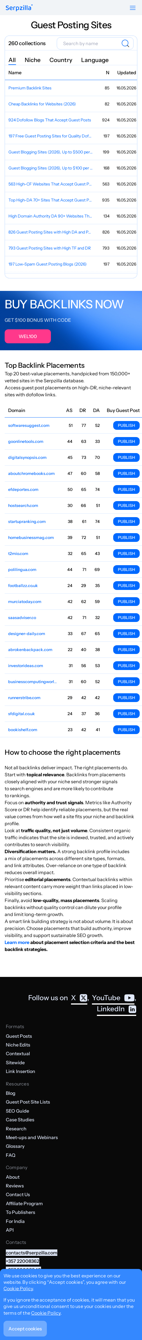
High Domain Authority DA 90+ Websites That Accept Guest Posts (50, 216)
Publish (126, 425)
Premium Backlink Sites (30, 88)
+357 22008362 (22, 1261)
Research (16, 1129)
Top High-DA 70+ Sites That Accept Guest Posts (50, 200)
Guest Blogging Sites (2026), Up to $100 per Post (50, 168)
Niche (33, 59)
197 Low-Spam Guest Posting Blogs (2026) (47, 264)
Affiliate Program (24, 1203)
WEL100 (28, 336)
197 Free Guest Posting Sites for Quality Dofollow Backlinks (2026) (50, 136)
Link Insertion (20, 1071)
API (10, 1230)
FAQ (10, 1155)
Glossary (15, 1146)
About (12, 1177)
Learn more (17, 942)
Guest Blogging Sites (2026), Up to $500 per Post (50, 152)
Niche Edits (18, 1045)
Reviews (15, 1186)
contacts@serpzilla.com (31, 1253)
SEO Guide (17, 1111)
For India (15, 1221)
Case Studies (20, 1119)
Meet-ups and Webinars (32, 1137)
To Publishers (20, 1212)
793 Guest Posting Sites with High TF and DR (49, 248)
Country (60, 59)
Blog (10, 1093)
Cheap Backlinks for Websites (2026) (42, 104)
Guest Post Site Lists (28, 1102)
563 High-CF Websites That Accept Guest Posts (50, 184)
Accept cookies (25, 1329)
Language (95, 59)
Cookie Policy (18, 1288)
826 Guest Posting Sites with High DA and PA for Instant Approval (50, 232)
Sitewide (15, 1062)
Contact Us (18, 1194)
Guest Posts (19, 1036)
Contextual (18, 1053)
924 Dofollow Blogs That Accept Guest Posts (49, 120)
